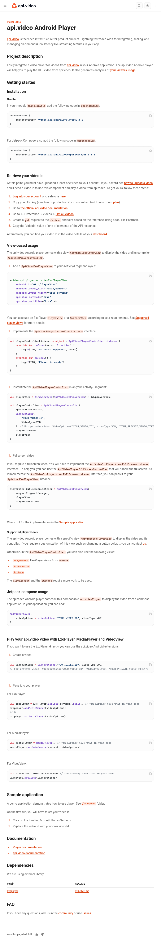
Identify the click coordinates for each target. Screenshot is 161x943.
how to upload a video (138, 183)
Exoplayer (12, 891)
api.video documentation (29, 853)
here (63, 196)
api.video (13, 39)
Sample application (71, 522)
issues (87, 913)
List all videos (65, 214)
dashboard (100, 234)
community (65, 913)
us (144, 543)
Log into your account (27, 196)
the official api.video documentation (44, 208)
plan (116, 202)
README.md (82, 891)
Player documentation (27, 847)
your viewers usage (122, 70)
